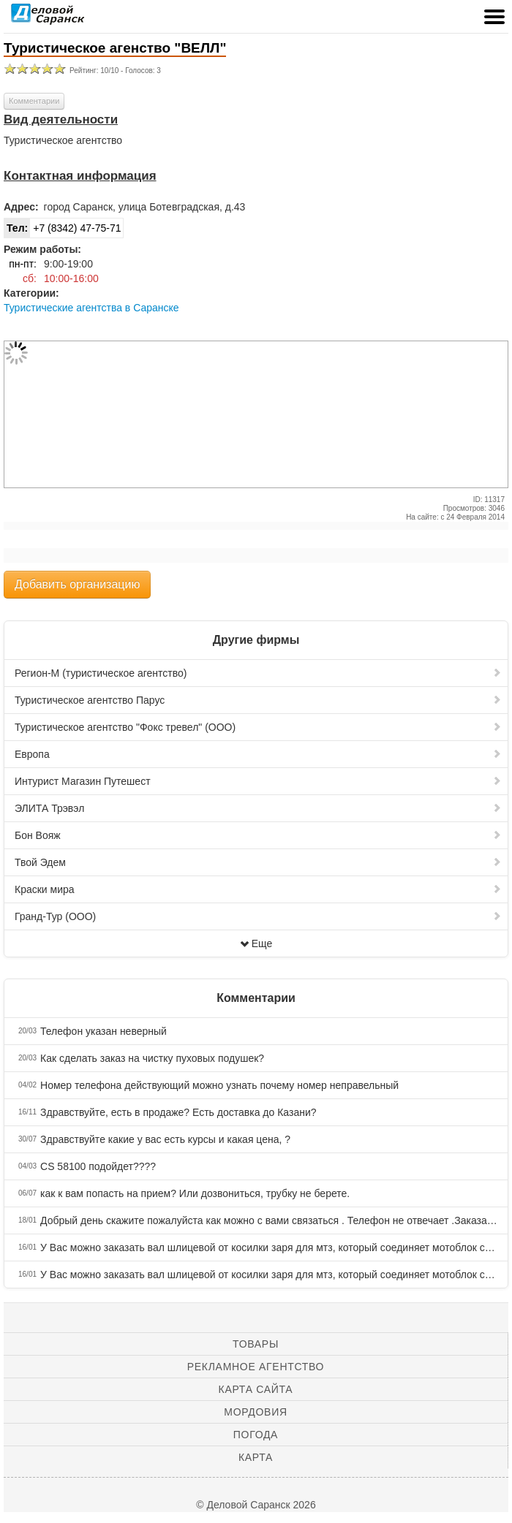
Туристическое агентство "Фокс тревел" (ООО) (258, 727)
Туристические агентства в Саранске (91, 308)
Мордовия (255, 1412)
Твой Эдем (258, 862)
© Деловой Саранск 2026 (255, 1505)
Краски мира (258, 889)
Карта (255, 1457)
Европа (258, 754)
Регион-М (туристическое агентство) (258, 673)
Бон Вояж (258, 835)
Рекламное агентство (255, 1366)
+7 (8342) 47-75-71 (62, 228)
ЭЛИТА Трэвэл (258, 808)
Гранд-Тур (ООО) (258, 916)
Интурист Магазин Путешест (258, 781)
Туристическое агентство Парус (258, 700)
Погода (255, 1434)
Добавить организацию (77, 584)
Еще (256, 943)
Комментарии (34, 100)
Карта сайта (256, 1389)
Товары (256, 1344)
